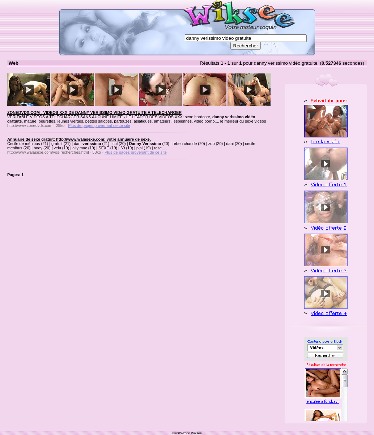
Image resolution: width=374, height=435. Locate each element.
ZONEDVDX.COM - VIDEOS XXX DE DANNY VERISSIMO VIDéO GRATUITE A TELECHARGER (94, 112)
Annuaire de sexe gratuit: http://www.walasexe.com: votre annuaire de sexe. (79, 139)
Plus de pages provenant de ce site (99, 125)
